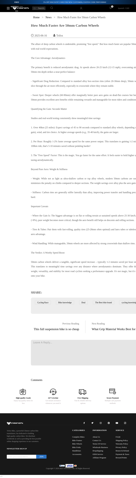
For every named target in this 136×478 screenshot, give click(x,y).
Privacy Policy (121, 447)
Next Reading (98, 323)
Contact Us (97, 440)
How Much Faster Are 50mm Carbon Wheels (65, 25)
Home (36, 17)
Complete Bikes (78, 437)
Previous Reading (70, 323)
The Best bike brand (103, 302)
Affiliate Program (99, 458)
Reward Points (121, 458)
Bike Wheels (77, 444)
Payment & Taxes (122, 454)
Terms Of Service (99, 444)
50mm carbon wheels (41, 262)
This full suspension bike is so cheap (56, 329)
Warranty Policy (122, 444)
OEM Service (98, 454)
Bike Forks (76, 447)
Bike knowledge (65, 302)
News (48, 17)
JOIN (41, 457)
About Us (96, 437)
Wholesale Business (100, 447)
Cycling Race (42, 302)
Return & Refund (122, 451)
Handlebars (76, 451)
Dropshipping (98, 451)
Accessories (76, 454)
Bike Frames (77, 440)
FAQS (118, 437)
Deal (83, 302)
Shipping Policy (122, 440)
